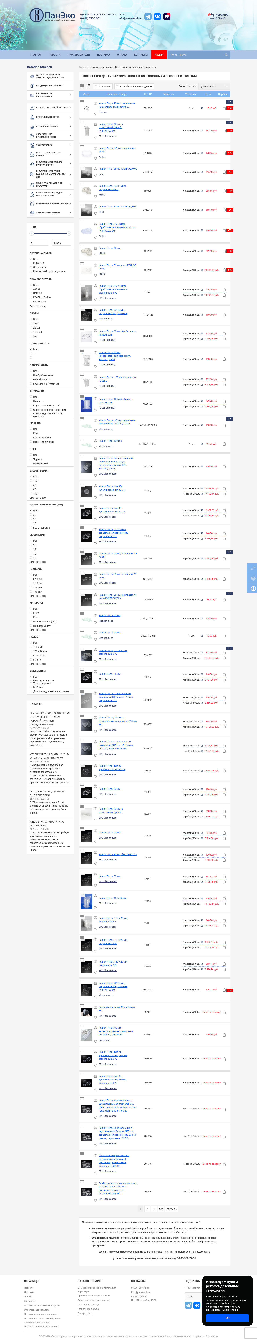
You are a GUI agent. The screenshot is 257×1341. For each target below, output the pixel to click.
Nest (101, 174)
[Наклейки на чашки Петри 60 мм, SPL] (86, 1012)
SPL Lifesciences (108, 136)
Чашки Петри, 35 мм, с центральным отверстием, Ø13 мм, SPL (118, 721)
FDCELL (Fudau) (107, 340)
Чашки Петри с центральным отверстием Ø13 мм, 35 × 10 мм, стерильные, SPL (116, 697)
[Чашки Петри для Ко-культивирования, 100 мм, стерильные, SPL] (86, 1059)
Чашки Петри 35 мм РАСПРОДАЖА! (118, 168)
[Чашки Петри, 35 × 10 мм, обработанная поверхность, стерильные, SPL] (86, 536)
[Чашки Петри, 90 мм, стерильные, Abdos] (86, 153)
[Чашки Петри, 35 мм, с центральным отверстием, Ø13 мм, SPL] (86, 724)
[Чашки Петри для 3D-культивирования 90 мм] (86, 771)
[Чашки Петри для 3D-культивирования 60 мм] (86, 513)
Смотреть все (38, 306)
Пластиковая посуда (89, 1304)
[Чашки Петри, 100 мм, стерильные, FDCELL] (86, 382)
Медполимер (106, 318)
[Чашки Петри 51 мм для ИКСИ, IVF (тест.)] (86, 270)
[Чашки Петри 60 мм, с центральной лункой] (86, 814)
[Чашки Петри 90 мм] (86, 836)
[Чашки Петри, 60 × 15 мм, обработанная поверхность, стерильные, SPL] (86, 292)
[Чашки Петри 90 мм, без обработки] (86, 858)
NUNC (102, 194)
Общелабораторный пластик (93, 1300)
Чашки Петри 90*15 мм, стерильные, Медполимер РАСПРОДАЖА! (113, 986)
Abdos (102, 157)
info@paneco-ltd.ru (130, 18)
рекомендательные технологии (222, 1310)
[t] (148, 16)
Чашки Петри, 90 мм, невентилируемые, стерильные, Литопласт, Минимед (116, 1031)
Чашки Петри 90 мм (109, 832)
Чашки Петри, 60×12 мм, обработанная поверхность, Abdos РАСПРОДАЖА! (117, 227)
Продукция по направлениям (94, 1295)
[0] (39, 243)
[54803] (61, 243)
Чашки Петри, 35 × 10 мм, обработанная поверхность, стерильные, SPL (114, 533)
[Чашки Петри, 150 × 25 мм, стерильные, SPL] (86, 945)
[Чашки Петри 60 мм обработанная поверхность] (86, 336)
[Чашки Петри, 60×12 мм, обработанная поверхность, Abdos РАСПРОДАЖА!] (86, 230)
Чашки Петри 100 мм (110, 440)
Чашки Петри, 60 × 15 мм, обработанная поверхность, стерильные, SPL (114, 289)
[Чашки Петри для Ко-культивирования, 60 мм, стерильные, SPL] (86, 1083)
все (161, 1209)
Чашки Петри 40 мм (109, 615)
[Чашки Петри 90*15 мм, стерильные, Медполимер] (86, 315)
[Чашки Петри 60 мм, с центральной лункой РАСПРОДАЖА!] (86, 131)
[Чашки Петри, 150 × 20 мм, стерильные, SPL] (86, 923)
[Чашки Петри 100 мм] (86, 444)
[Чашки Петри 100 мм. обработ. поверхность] (86, 404)
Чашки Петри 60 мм (109, 248)
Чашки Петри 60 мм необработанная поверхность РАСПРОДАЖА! (115, 356)
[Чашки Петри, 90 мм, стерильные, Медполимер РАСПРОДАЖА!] (86, 425)
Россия (103, 112)
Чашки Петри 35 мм (109, 674)
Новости (36, 704)
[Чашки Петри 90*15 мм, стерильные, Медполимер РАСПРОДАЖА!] (86, 990)
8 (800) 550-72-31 (90, 18)
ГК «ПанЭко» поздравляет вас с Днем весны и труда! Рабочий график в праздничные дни (50, 719)
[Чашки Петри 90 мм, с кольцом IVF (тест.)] (86, 558)
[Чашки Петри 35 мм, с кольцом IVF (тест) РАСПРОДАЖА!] (86, 600)
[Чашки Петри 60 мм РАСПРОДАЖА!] (86, 210)
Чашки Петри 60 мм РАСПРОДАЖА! (118, 206)
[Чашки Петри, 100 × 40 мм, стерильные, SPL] (86, 655)
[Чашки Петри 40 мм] (86, 619)
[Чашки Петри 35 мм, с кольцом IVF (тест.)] (86, 579)
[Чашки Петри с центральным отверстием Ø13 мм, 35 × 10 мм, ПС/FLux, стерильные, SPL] (86, 748)
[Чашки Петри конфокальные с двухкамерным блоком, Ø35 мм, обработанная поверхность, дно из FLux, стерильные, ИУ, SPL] (86, 1109)
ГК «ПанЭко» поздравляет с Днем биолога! (48, 793)
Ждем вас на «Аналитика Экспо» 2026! (47, 823)
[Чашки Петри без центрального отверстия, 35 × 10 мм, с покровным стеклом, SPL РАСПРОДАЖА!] (86, 467)
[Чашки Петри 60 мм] (86, 251)
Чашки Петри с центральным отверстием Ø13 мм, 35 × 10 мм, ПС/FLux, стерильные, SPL (116, 745)
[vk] (157, 16)
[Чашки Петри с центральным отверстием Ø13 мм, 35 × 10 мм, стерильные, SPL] (86, 700)
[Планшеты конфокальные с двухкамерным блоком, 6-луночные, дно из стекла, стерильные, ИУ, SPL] (86, 1164)
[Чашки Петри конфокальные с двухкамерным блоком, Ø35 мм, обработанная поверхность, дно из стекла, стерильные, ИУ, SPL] (86, 1136)
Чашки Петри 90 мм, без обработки (118, 854)
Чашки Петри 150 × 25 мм (113, 898)
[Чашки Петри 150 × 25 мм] (86, 901)
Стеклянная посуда (88, 1309)
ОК (228, 1318)
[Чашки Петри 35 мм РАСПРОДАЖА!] (86, 172)
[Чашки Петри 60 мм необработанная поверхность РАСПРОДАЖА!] (86, 359)
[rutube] (166, 16)
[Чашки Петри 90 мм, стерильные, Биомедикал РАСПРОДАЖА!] (86, 109)
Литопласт (104, 1040)
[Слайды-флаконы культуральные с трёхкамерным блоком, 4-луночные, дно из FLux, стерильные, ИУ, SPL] (86, 1192)
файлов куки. (229, 1303)
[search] (199, 54)
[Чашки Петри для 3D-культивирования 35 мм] (86, 491)
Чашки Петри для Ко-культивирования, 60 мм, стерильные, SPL (112, 1079)
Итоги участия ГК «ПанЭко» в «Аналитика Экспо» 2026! (49, 756)
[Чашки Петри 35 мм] (86, 677)
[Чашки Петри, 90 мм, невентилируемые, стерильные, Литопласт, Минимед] (86, 1034)
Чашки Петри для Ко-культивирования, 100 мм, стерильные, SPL (113, 1055)
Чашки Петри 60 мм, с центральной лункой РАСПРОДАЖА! (111, 127)
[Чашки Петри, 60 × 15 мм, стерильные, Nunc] (86, 191)
